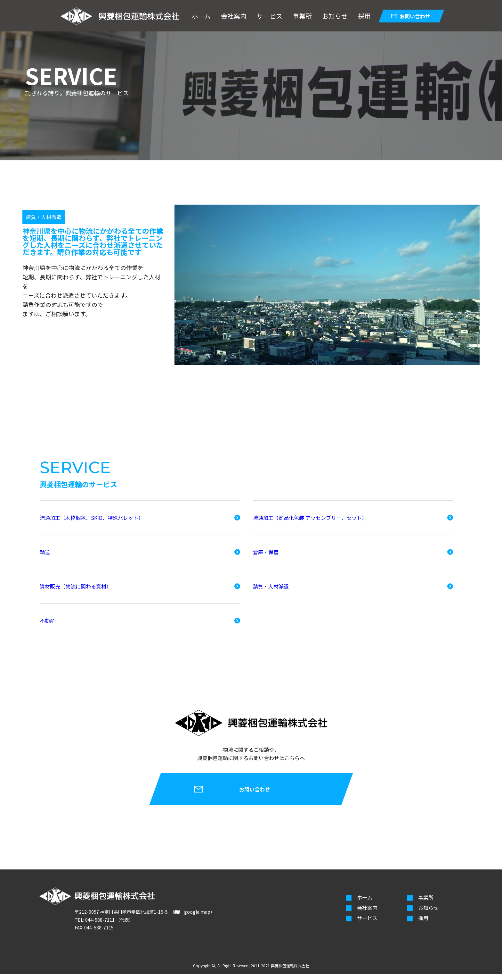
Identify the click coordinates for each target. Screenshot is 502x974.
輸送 (45, 552)
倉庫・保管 (266, 552)
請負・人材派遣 (271, 586)
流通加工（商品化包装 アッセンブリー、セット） (310, 517)
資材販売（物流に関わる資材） (75, 586)
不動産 (47, 620)
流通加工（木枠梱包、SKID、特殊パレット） (91, 517)
